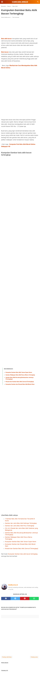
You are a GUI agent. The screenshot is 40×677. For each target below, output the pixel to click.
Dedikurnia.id (7, 17)
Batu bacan (5, 52)
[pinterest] (24, 598)
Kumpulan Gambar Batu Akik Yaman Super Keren (19, 372)
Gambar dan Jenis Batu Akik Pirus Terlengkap (19, 526)
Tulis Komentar (15, 17)
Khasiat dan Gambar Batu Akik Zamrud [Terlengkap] (20, 381)
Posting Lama (34, 657)
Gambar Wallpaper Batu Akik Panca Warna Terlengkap (20, 375)
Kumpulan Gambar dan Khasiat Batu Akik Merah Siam (20, 384)
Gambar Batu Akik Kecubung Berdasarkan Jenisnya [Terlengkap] (19, 378)
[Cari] (38, 2)
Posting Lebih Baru (7, 657)
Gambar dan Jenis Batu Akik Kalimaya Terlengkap (21, 523)
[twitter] (15, 598)
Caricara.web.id (20, 2)
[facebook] (6, 598)
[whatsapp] (34, 598)
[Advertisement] (20, 83)
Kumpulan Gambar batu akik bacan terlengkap (22, 554)
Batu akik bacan (6, 38)
